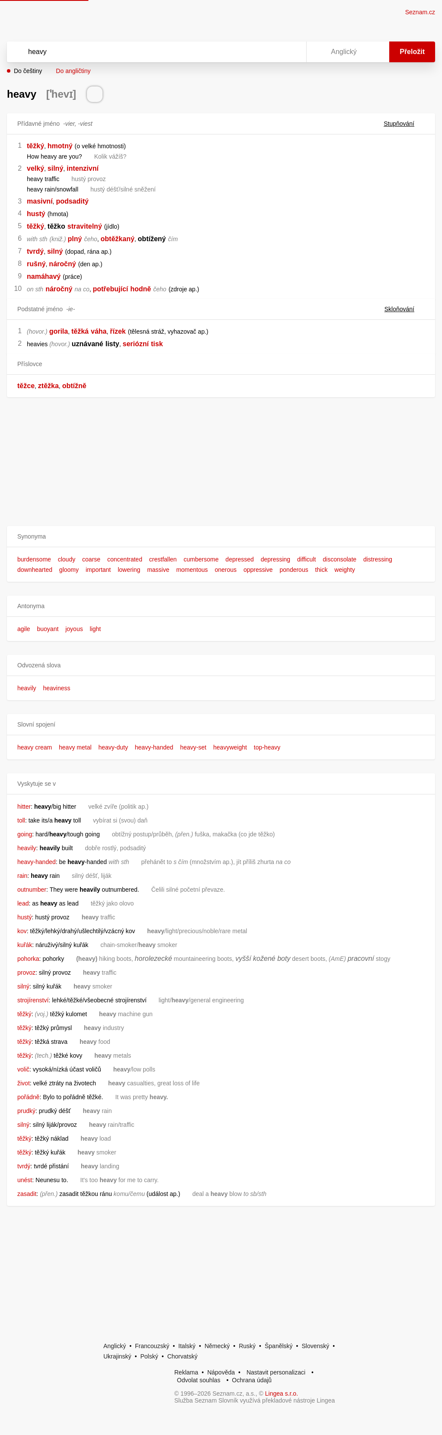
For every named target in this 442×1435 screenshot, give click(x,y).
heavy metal (75, 747)
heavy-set (193, 747)
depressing (276, 559)
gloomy (69, 569)
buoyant (47, 628)
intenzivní (83, 168)
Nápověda (221, 1372)
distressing (377, 559)
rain (22, 875)
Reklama (186, 1372)
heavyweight (230, 747)
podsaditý (72, 201)
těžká (80, 331)
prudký (26, 1110)
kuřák (24, 944)
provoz (26, 972)
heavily (26, 688)
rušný (36, 264)
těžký (35, 146)
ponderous (294, 569)
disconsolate (339, 559)
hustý (36, 213)
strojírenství (32, 1000)
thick (321, 569)
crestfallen (163, 559)
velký (35, 168)
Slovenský (315, 1346)
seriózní (136, 344)
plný (75, 238)
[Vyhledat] (145, 51)
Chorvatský (182, 1356)
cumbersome (201, 559)
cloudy (66, 559)
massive (158, 569)
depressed (239, 559)
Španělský (279, 1346)
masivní (40, 201)
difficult (306, 559)
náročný (62, 264)
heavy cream (34, 747)
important (98, 569)
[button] (221, 536)
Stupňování (404, 123)
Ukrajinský (117, 1356)
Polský (149, 1356)
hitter (24, 806)
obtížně (74, 385)
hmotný (60, 146)
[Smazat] (272, 51)
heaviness (56, 688)
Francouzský (152, 1346)
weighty (344, 569)
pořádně (28, 1097)
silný (55, 168)
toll (21, 820)
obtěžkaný (118, 238)
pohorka (28, 958)
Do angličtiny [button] (73, 70)
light (95, 628)
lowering (129, 569)
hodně (140, 289)
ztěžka (48, 385)
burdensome (34, 559)
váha (98, 331)
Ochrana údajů (252, 1380)
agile (23, 628)
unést (24, 1180)
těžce (26, 385)
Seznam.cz (420, 12)
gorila (58, 331)
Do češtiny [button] (28, 70)
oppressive (258, 569)
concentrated (124, 559)
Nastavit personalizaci (276, 1372)
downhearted (34, 569)
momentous (192, 569)
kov (22, 931)
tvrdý (35, 251)
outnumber (31, 889)
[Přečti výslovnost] (94, 94)
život (23, 1083)
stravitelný (84, 226)
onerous (226, 569)
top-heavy (267, 747)
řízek (117, 331)
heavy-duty (113, 747)
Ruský (247, 1346)
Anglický (114, 1346)
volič (23, 1069)
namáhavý (44, 276)
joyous (74, 628)
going (24, 834)
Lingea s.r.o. (281, 1393)
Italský (186, 1346)
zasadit (26, 1193)
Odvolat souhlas (198, 1380)
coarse (91, 559)
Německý (217, 1346)
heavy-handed (154, 747)
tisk (157, 344)
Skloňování (404, 309)
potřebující (110, 289)
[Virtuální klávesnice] (291, 51)
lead (23, 903)
